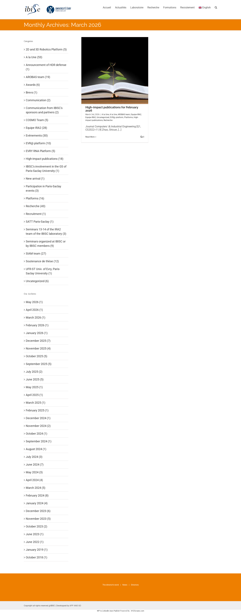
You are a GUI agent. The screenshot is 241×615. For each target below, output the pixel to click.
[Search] (216, 7)
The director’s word (110, 585)
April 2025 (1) (34, 395)
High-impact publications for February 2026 (111, 109)
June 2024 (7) (34, 464)
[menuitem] (109, 7)
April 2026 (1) (34, 309)
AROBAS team (124, 114)
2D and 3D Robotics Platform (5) (46, 49)
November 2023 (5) (38, 518)
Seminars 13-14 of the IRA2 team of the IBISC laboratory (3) (46, 231)
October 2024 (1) (36, 433)
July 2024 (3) (34, 456)
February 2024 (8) (37, 495)
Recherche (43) (35, 206)
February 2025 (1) (37, 410)
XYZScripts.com (137, 611)
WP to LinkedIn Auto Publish (108, 611)
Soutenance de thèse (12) (42, 261)
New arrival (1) (35, 178)
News (124, 585)
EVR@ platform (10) (38, 143)
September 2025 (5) (38, 364)
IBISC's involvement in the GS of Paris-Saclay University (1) (46, 168)
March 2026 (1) (35, 317)
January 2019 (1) (37, 549)
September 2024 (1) (38, 441)
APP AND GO (75, 606)
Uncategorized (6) (37, 281)
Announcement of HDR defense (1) (46, 67)
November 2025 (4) (38, 348)
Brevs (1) (31, 92)
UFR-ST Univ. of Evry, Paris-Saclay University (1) (43, 271)
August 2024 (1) (36, 449)
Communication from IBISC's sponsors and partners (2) (44, 110)
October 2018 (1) (36, 557)
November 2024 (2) (38, 426)
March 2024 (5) (35, 487)
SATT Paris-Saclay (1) (39, 221)
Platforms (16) (35, 198)
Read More (90, 137)
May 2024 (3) (34, 472)
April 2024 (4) (34, 480)
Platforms (128, 117)
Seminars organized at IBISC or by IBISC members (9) (46, 243)
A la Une (105, 114)
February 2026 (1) (37, 325)
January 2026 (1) (37, 333)
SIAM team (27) (36, 253)
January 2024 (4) (37, 503)
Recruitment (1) (36, 214)
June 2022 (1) (34, 542)
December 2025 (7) (38, 340)
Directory (135, 585)
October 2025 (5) (36, 356)
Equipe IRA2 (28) (36, 127)
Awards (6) (33, 84)
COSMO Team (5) (37, 120)
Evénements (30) (37, 135)
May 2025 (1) (34, 387)
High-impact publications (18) (44, 158)
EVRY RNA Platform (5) (40, 151)
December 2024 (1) (38, 418)
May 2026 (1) (34, 302)
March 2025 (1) (35, 402)
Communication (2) (38, 100)
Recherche (108, 120)
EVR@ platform (116, 117)
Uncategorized (103, 117)
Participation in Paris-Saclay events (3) (43, 188)
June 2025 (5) (34, 379)
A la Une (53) (34, 57)
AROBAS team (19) (38, 77)
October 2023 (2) (36, 526)
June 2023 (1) (34, 534)
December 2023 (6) (38, 511)
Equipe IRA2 (136, 114)
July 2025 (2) (34, 371)
